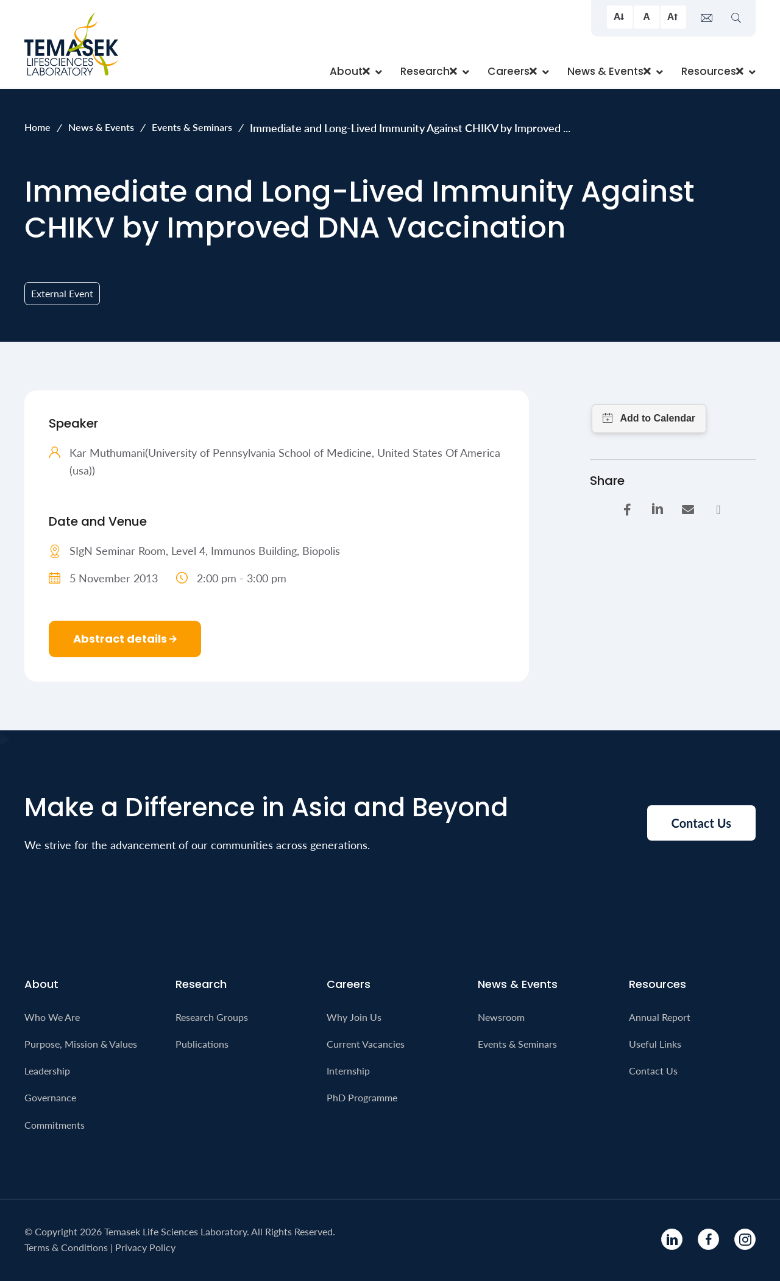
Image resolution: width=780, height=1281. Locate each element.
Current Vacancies (366, 1044)
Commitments (54, 1125)
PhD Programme (362, 1097)
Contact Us (653, 1070)
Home (37, 127)
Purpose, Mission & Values (80, 1044)
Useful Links (655, 1044)
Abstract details (125, 638)
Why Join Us (354, 1017)
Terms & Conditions (66, 1247)
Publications (202, 1044)
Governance (50, 1097)
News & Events (101, 127)
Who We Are (52, 1017)
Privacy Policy (145, 1247)
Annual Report (659, 1017)
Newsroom (501, 1017)
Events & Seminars (192, 127)
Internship (348, 1070)
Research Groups (212, 1017)
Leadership (47, 1070)
